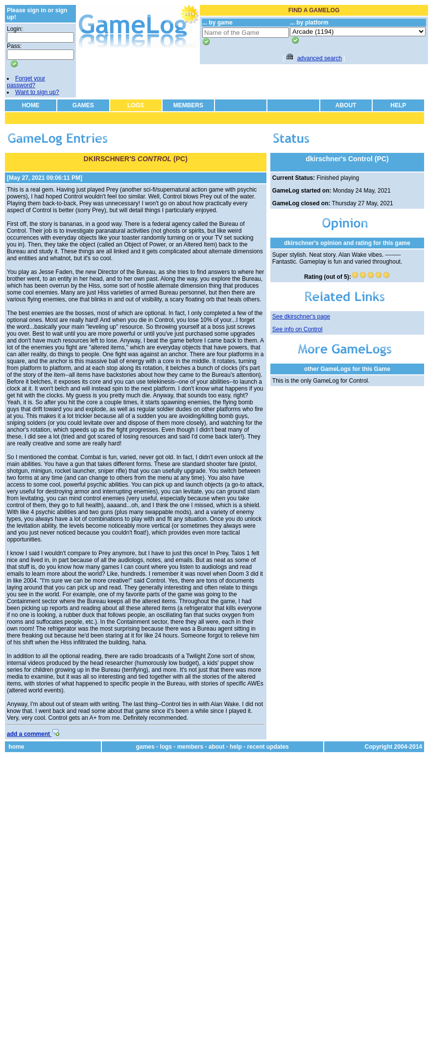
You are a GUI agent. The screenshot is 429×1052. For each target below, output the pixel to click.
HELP (398, 105)
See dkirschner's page (301, 316)
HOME (31, 105)
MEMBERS (188, 105)
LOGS (135, 105)
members (190, 746)
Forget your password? (26, 82)
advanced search (319, 58)
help (236, 746)
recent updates (267, 746)
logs (166, 746)
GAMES (83, 105)
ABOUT (346, 105)
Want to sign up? (37, 92)
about (217, 746)
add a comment (33, 734)
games (145, 746)
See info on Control (297, 329)
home (16, 746)
